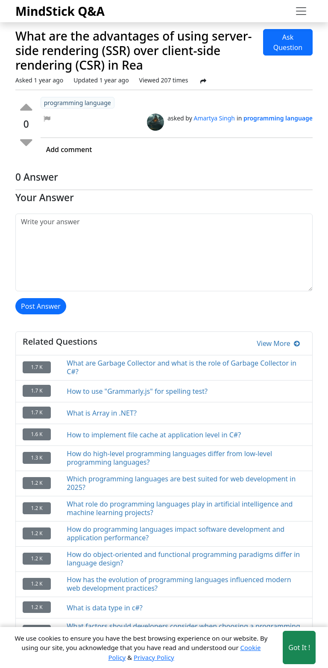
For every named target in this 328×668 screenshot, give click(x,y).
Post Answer (41, 306)
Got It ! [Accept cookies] (299, 647)
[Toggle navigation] (301, 11)
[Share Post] (203, 81)
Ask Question (288, 42)
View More (278, 343)
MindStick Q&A (60, 11)
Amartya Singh (214, 118)
